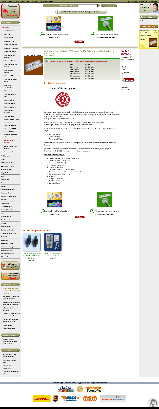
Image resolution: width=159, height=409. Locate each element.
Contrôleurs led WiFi (10, 74)
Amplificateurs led (9, 53)
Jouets (3, 208)
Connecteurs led (9, 60)
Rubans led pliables (10, 129)
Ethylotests (4, 195)
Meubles (4, 222)
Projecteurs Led (6, 238)
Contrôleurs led (9, 63)
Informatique (5, 201)
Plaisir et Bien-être (7, 232)
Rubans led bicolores (10, 83)
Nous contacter (70, 405)
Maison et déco (6, 215)
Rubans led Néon (9, 125)
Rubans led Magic (9, 122)
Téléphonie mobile (7, 265)
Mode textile (5, 225)
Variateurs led (8, 174)
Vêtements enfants (7, 272)
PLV (2, 235)
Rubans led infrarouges (11, 113)
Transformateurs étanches (9, 164)
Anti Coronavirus (6, 178)
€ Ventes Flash (6, 279)
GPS (2, 198)
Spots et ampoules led (8, 255)
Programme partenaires (99, 405)
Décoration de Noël (7, 188)
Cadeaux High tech (7, 185)
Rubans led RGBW (10, 147)
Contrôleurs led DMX (10, 67)
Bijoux (3, 181)
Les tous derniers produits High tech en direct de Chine (10, 364)
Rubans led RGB (9, 138)
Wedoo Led (70, 134)
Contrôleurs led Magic (11, 70)
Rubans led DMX (9, 98)
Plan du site (85, 405)
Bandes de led (5, 49)
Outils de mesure (6, 228)
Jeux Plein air (5, 205)
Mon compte (132, 23)
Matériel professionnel (8, 218)
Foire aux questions (9, 351)
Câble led (7, 56)
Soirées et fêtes (6, 249)
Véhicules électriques (8, 269)
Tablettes (4, 259)
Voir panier (143, 23)
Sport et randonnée (7, 252)
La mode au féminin (7, 212)
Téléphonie (4, 262)
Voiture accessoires (7, 275)
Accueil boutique (58, 405)
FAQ (78, 405)
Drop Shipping (7, 347)
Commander (153, 23)
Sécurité (3, 245)
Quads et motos (6, 242)
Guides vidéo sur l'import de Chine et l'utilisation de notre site (11, 313)
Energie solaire (6, 191)
